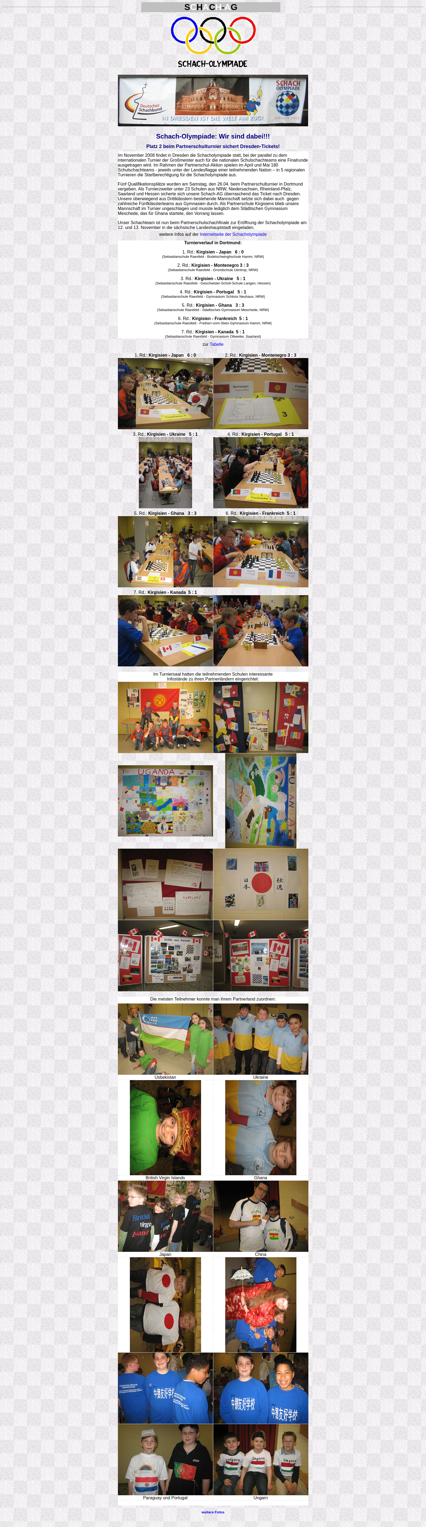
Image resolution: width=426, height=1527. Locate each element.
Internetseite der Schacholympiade (233, 234)
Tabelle (217, 344)
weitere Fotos (213, 1512)
